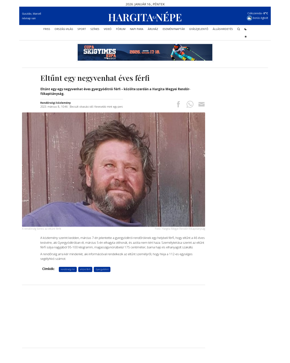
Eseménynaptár (174, 29)
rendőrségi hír (68, 269)
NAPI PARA (136, 29)
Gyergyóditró (102, 269)
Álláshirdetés (223, 29)
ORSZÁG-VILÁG (64, 29)
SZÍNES (94, 29)
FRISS (46, 29)
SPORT (81, 29)
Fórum (120, 29)
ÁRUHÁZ (153, 29)
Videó (108, 29)
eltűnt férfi (85, 269)
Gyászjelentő (198, 29)
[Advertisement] (113, 316)
